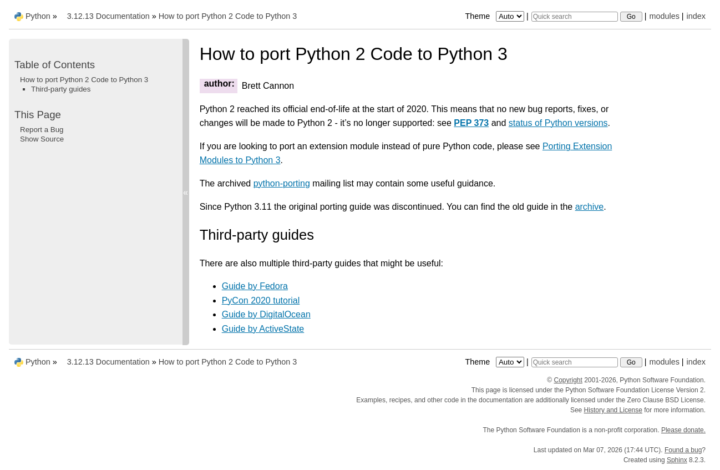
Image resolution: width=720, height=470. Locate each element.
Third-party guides (60, 89)
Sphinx (677, 460)
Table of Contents (54, 64)
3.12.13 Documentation (108, 16)
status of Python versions (558, 123)
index (696, 16)
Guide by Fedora (255, 286)
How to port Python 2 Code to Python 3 (228, 16)
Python (38, 16)
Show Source (42, 139)
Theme (495, 16)
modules (664, 16)
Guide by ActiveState (263, 328)
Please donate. (683, 430)
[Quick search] (574, 17)
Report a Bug (42, 129)
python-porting (281, 183)
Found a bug (683, 450)
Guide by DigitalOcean (266, 314)
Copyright (568, 380)
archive (589, 206)
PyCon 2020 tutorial (261, 300)
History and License (613, 410)
